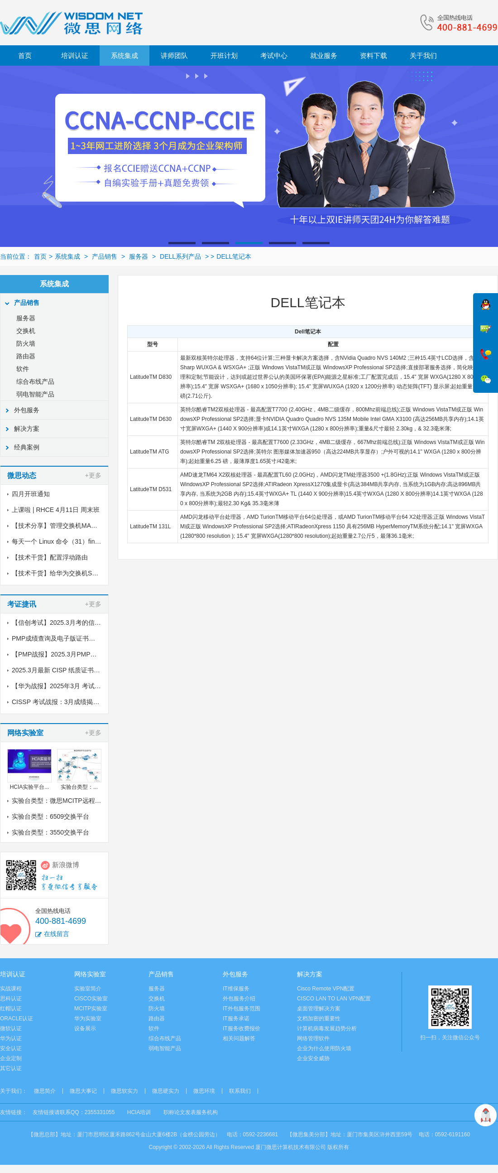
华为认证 (11, 1038)
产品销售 (104, 256)
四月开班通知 (31, 493)
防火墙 (25, 343)
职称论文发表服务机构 (190, 1112)
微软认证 (11, 1028)
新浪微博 (65, 865)
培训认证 (74, 55)
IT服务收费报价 (241, 1028)
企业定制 (11, 1058)
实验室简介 (87, 988)
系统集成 (124, 55)
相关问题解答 (239, 1038)
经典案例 (26, 447)
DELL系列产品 (180, 256)
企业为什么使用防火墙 (324, 1048)
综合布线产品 (35, 381)
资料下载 (373, 55)
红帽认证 (11, 1008)
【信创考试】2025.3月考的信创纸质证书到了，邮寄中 (88, 622)
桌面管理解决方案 (318, 1008)
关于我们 (423, 55)
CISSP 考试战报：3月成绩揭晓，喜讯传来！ (74, 701)
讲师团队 (174, 55)
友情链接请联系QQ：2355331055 (74, 1112)
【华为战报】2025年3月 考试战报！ (63, 686)
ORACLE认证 (16, 1018)
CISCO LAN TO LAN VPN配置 (334, 998)
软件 (22, 368)
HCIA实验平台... (29, 787)
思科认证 (11, 998)
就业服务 (323, 55)
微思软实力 (124, 1091)
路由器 (25, 356)
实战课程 (11, 988)
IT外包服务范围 (241, 1008)
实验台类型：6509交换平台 (50, 816)
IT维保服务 (236, 988)
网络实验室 (90, 974)
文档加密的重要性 (318, 1018)
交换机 (25, 330)
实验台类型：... (79, 787)
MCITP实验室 (90, 1008)
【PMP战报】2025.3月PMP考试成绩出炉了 (73, 654)
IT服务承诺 (236, 1018)
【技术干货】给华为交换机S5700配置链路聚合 (78, 573)
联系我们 (240, 1091)
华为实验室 (87, 1018)
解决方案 (26, 428)
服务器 (138, 256)
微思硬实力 (165, 1091)
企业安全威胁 (313, 1058)
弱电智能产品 (35, 394)
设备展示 (85, 1028)
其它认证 (11, 1068)
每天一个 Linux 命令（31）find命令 (61, 541)
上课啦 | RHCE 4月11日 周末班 (56, 509)
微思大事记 (83, 1091)
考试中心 (273, 55)
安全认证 (11, 1048)
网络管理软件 (313, 1038)
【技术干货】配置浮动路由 (50, 557)
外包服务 (26, 410)
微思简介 (45, 1091)
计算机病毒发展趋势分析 (327, 1028)
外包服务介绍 (239, 998)
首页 (25, 55)
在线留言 (56, 933)
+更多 (93, 475)
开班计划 (224, 55)
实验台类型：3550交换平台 (50, 832)
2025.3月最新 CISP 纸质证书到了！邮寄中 (72, 670)
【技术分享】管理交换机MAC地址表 (63, 525)
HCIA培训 (139, 1112)
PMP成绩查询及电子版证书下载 (56, 638)
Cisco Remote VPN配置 (325, 988)
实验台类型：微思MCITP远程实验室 (63, 800)
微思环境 (204, 1091)
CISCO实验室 (91, 998)
